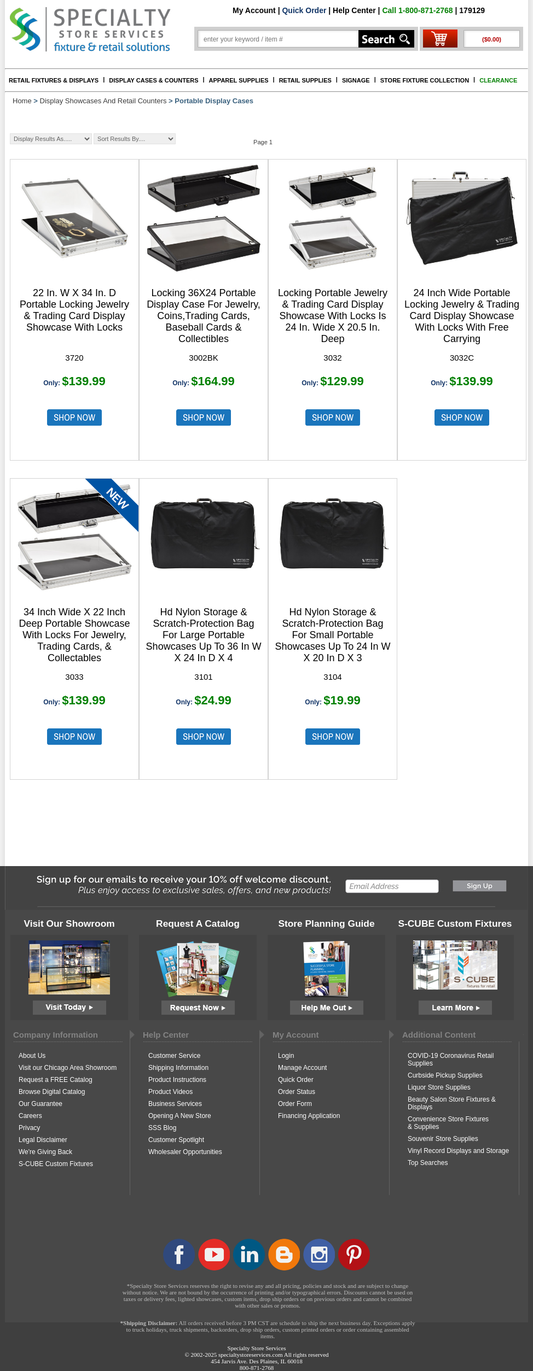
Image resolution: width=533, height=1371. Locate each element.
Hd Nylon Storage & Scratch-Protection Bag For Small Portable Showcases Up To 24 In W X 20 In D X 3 (333, 635)
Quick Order (304, 10)
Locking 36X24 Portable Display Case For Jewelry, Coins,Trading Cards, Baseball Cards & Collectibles (203, 315)
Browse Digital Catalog (52, 1092)
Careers (30, 1116)
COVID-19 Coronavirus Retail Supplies (451, 1059)
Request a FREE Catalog (55, 1080)
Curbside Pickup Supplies (445, 1075)
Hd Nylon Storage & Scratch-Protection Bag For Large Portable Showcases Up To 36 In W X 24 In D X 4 (204, 635)
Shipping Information (178, 1068)
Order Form (295, 1104)
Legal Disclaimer (43, 1140)
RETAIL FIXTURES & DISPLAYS (54, 80)
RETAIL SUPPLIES (305, 80)
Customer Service (174, 1056)
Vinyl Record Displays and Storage (458, 1151)
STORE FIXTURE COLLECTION (424, 80)
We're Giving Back (45, 1152)
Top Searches (428, 1163)
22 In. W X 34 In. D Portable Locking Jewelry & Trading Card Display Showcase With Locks (74, 310)
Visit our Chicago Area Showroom (68, 1068)
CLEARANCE (498, 80)
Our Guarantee (40, 1104)
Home (22, 101)
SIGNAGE (356, 80)
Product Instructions (177, 1080)
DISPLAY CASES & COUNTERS (153, 80)
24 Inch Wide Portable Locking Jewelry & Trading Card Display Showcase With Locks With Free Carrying (461, 315)
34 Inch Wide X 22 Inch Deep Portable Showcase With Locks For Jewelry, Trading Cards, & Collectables (74, 635)
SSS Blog (162, 1128)
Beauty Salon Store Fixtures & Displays (452, 1103)
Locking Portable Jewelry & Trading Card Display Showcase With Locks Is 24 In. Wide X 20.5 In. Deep (332, 315)
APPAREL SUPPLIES (239, 80)
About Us (32, 1056)
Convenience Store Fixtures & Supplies (448, 1123)
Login (286, 1056)
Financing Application (309, 1116)
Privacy (29, 1128)
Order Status (296, 1092)
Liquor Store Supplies (439, 1087)
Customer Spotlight (176, 1140)
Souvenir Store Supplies (443, 1139)
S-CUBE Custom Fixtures (56, 1164)
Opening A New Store (179, 1116)
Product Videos (170, 1092)
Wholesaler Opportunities (185, 1152)
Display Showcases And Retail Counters (103, 101)
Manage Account (302, 1068)
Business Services (175, 1104)
